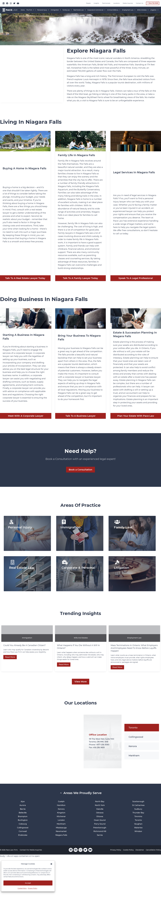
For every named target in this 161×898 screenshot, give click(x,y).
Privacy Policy (32, 888)
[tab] (141, 727)
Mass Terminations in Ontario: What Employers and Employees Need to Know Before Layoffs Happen (134, 648)
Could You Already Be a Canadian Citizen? (24, 645)
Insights (96, 3)
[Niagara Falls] (32, 74)
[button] (51, 864)
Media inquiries (128, 3)
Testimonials (106, 3)
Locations (116, 3)
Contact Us (139, 3)
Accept (28, 883)
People (88, 3)
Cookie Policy (22, 888)
